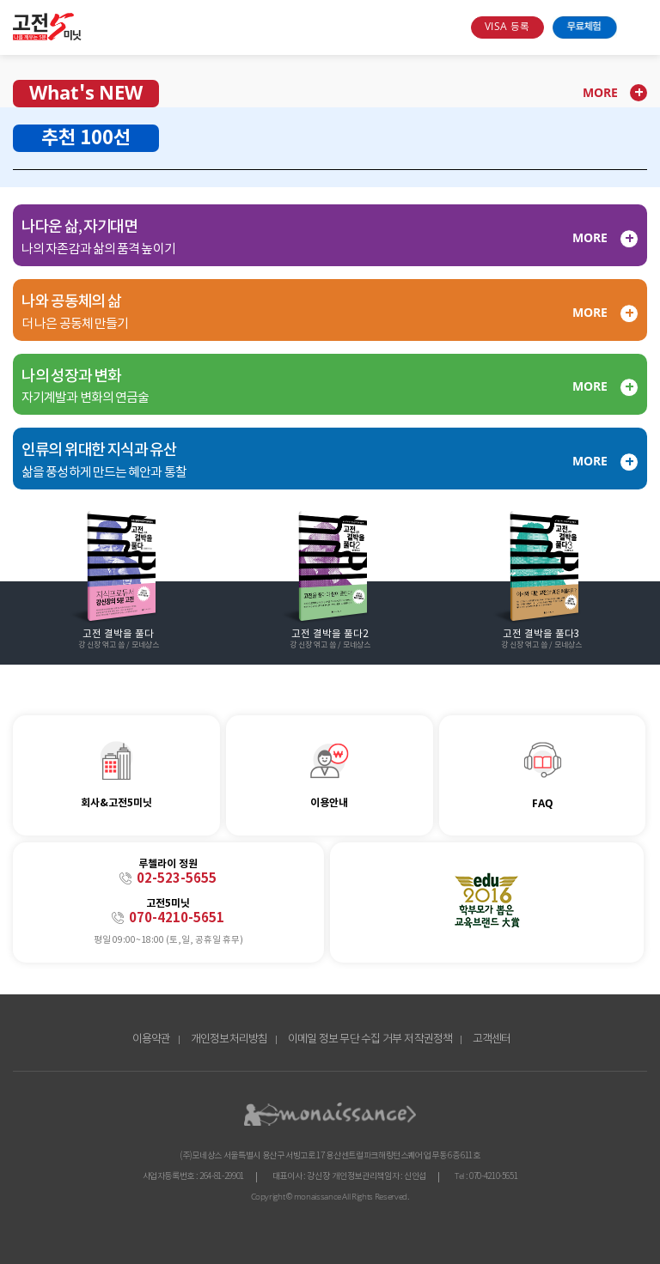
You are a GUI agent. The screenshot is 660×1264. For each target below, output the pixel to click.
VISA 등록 (507, 27)
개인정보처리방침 (229, 1039)
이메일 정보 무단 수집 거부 (345, 1039)
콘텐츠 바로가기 (31, 15)
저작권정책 (428, 1039)
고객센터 (492, 1039)
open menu (636, 27)
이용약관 (151, 1039)
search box (451, 27)
